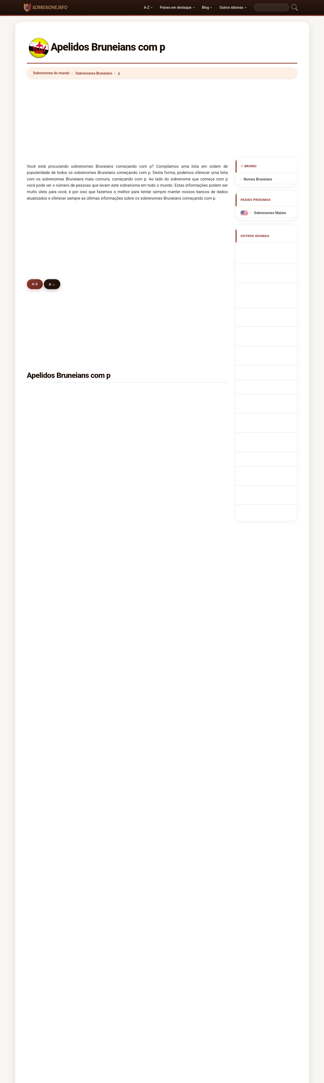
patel (44, 537)
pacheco (47, 707)
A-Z (146, 7)
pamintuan (185, 549)
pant (112, 767)
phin (43, 440)
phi (42, 779)
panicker (183, 731)
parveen (47, 646)
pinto (44, 682)
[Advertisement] (162, 118)
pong (44, 489)
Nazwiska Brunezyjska (271, 313)
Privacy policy (194, 910)
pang (180, 428)
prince (45, 610)
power (113, 585)
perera (45, 501)
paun (180, 477)
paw (179, 573)
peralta (182, 646)
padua (113, 743)
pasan (113, 525)
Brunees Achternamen (271, 322)
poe (111, 634)
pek (43, 743)
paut (43, 634)
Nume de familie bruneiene (271, 371)
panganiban (50, 585)
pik (110, 622)
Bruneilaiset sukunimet (271, 350)
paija (112, 598)
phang (45, 791)
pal (110, 658)
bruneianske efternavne (272, 341)
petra (112, 477)
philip (181, 537)
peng (112, 392)
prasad (114, 707)
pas (43, 598)
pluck (44, 670)
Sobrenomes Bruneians (93, 73)
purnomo (115, 646)
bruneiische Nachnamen (272, 282)
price (44, 767)
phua (180, 598)
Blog (205, 7)
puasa (113, 416)
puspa (181, 719)
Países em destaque (176, 7)
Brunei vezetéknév (267, 359)
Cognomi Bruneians (269, 291)
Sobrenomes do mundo (51, 73)
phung (113, 489)
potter (181, 707)
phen (180, 513)
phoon (181, 634)
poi (179, 416)
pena (180, 452)
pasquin (46, 731)
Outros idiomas (231, 7)
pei (179, 464)
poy (179, 622)
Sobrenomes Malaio (269, 213)
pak (111, 719)
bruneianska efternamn (271, 383)
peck (44, 464)
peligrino (47, 573)
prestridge (117, 731)
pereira (182, 694)
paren (45, 658)
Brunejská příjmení (268, 331)
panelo (114, 670)
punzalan (47, 694)
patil (180, 779)
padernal (115, 573)
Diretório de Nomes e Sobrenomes (149, 910)
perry (44, 561)
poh (179, 392)
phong (113, 513)
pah (43, 513)
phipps (114, 694)
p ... (56, 284)
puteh (45, 404)
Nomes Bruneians (258, 179)
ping (43, 392)
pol (110, 755)
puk (111, 682)
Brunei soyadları (266, 392)
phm (43, 477)
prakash (183, 682)
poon (112, 501)
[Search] (271, 7)
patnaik (182, 743)
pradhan (115, 549)
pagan (113, 537)
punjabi (46, 428)
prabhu (182, 670)
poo (111, 464)
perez (181, 561)
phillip (181, 658)
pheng (113, 428)
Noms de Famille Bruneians (271, 270)
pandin (45, 452)
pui (42, 549)
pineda (45, 622)
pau (111, 440)
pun (43, 416)
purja (44, 525)
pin (179, 404)
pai (179, 755)
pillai (180, 440)
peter (112, 452)
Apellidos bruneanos (269, 249)
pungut (114, 404)
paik (180, 585)
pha (179, 610)
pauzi (112, 561)
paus (180, 767)
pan (111, 779)
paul (180, 525)
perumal (115, 610)
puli (43, 755)
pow (179, 501)
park (180, 489)
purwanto (48, 719)
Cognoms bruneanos (270, 302)
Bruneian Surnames (269, 258)
